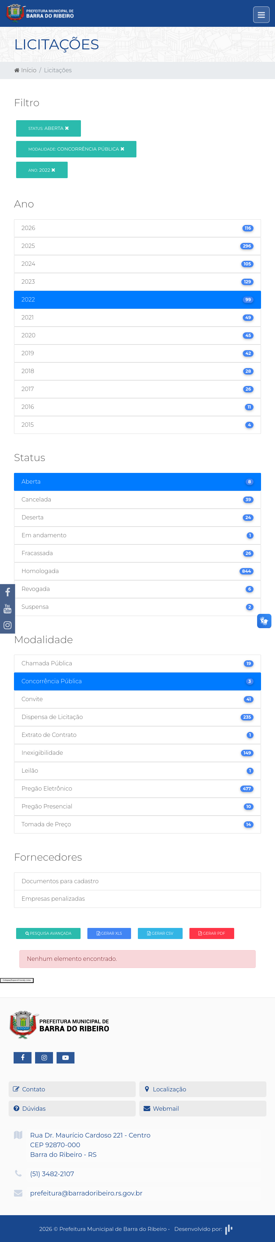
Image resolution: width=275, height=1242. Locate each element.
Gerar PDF (211, 933)
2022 (41, 170)
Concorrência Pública (76, 149)
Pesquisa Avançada (48, 933)
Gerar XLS (109, 933)
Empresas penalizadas (53, 898)
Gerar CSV (160, 933)
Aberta (48, 128)
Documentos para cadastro (59, 881)
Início (25, 70)
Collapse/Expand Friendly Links (17, 980)
